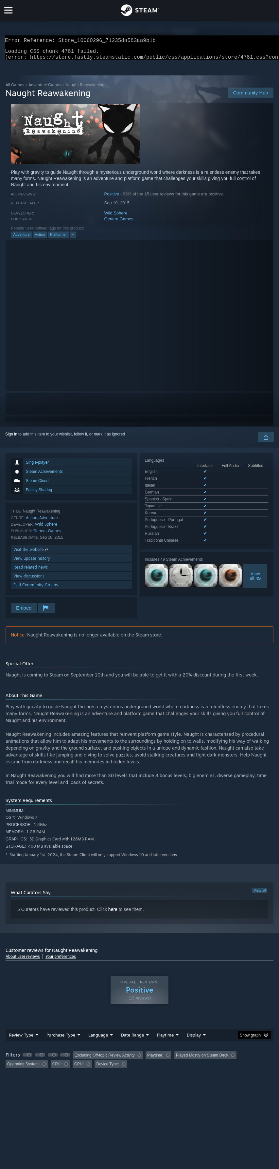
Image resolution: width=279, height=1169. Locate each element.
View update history (31, 562)
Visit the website (31, 553)
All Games (15, 88)
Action (40, 238)
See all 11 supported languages (172, 510)
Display (194, 1038)
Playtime (165, 1038)
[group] (139, 1063)
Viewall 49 (255, 545)
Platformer (58, 238)
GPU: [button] (79, 1068)
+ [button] (73, 238)
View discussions (28, 579)
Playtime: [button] (155, 1059)
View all (259, 894)
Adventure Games (44, 88)
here (112, 913)
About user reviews (23, 960)
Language (98, 1038)
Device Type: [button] (107, 1068)
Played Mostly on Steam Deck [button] (202, 1059)
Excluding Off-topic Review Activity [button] (105, 1059)
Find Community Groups (35, 588)
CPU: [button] (57, 1068)
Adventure (21, 238)
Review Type (21, 1038)
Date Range (132, 1038)
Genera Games (118, 222)
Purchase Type (60, 1038)
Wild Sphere (116, 216)
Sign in (11, 438)
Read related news (30, 571)
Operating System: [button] (23, 1068)
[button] (27, 1058)
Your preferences (60, 960)
